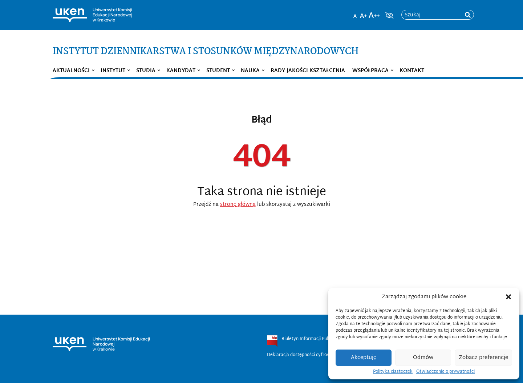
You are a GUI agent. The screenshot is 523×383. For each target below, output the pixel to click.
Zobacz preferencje (483, 358)
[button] (508, 296)
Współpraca (370, 70)
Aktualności (71, 70)
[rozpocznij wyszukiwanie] (468, 15)
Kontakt (412, 70)
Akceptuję (363, 358)
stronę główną (238, 204)
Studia (145, 70)
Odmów (423, 358)
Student (218, 70)
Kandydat (180, 70)
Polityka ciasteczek (393, 372)
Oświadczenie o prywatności (445, 372)
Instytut (113, 70)
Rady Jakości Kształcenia (308, 70)
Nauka (250, 70)
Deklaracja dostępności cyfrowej (300, 355)
